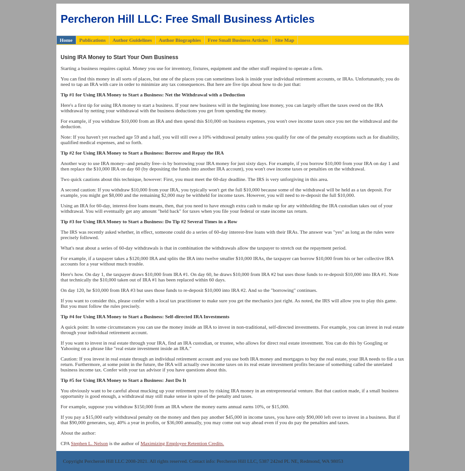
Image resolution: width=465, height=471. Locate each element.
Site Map (284, 40)
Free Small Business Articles (238, 40)
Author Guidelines (132, 40)
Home (66, 40)
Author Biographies (180, 40)
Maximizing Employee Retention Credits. (182, 443)
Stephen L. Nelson (89, 443)
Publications (92, 40)
